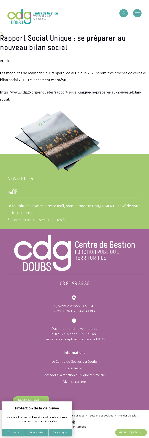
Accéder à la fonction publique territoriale (74, 375)
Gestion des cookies (101, 416)
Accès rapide (131, 432)
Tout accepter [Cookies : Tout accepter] (60, 432)
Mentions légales (128, 416)
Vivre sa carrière (74, 382)
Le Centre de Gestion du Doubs (74, 361)
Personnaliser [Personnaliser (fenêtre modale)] (37, 432)
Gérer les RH (74, 368)
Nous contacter (30, 400)
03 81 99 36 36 (74, 284)
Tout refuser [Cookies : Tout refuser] (13, 432)
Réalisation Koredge (74, 424)
